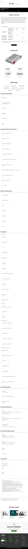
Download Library (10, 538)
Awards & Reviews (17, 541)
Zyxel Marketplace (17, 536)
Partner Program (23, 537)
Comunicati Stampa (17, 540)
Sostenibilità (23, 542)
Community (10, 537)
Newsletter (16, 542)
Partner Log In (23, 536)
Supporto (10, 536)
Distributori (16, 537)
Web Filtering (10, 29)
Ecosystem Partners (24, 538)
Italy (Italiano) (17, 4)
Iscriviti (5, 540)
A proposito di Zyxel (24, 541)
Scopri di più (2, 518)
